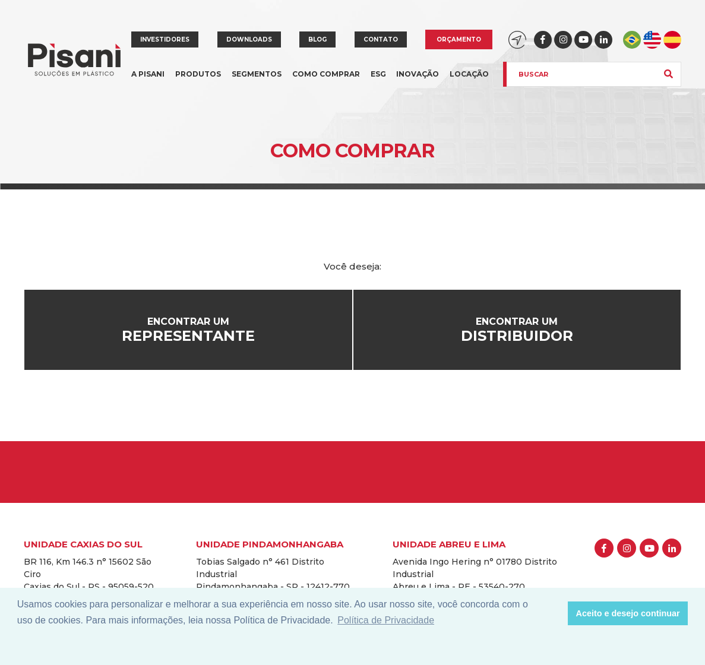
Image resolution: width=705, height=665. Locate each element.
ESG (378, 73)
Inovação (417, 73)
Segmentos (257, 81)
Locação (469, 73)
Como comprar (326, 73)
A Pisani (148, 81)
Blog (317, 39)
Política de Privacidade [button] (385, 620)
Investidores (164, 39)
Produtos (198, 81)
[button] (556, 613)
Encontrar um (188, 330)
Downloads (249, 39)
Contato (380, 39)
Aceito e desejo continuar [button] (628, 613)
